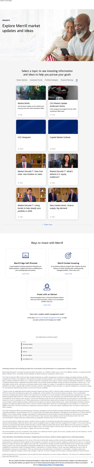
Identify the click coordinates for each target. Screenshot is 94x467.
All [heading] (76, 80)
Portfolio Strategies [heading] (51, 80)
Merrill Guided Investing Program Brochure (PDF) (37, 391)
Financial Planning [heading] (66, 80)
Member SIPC (11, 374)
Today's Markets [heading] (21, 80)
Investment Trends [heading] (35, 80)
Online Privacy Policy (45, 465)
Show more (45, 225)
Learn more (25, 274)
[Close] (92, 462)
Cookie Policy (59, 465)
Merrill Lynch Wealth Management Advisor (49, 318)
